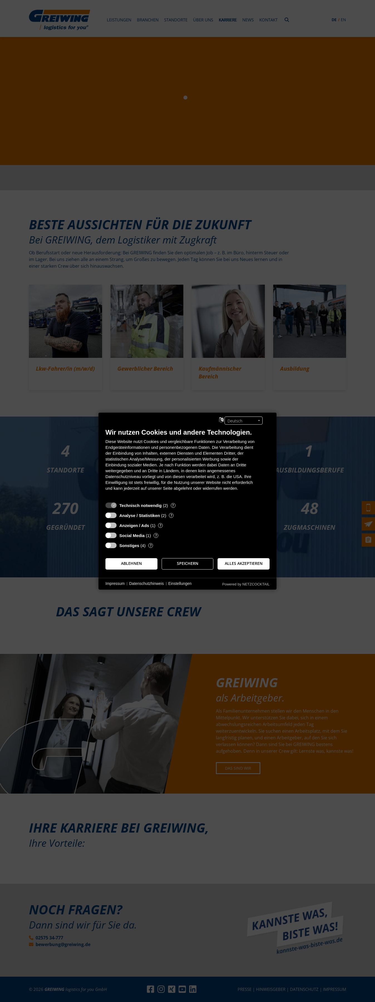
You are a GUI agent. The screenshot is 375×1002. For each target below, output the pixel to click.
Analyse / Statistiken (139, 515)
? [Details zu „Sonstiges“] (151, 545)
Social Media (132, 535)
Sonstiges (129, 545)
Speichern (187, 563)
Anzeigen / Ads (134, 525)
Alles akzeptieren (244, 563)
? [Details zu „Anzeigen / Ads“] (160, 525)
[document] (187, 463)
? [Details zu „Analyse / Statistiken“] (171, 515)
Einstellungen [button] (180, 583)
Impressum (115, 583)
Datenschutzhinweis (146, 583)
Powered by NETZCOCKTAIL (246, 584)
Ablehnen (131, 563)
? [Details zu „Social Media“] (156, 535)
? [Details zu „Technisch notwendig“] (173, 505)
